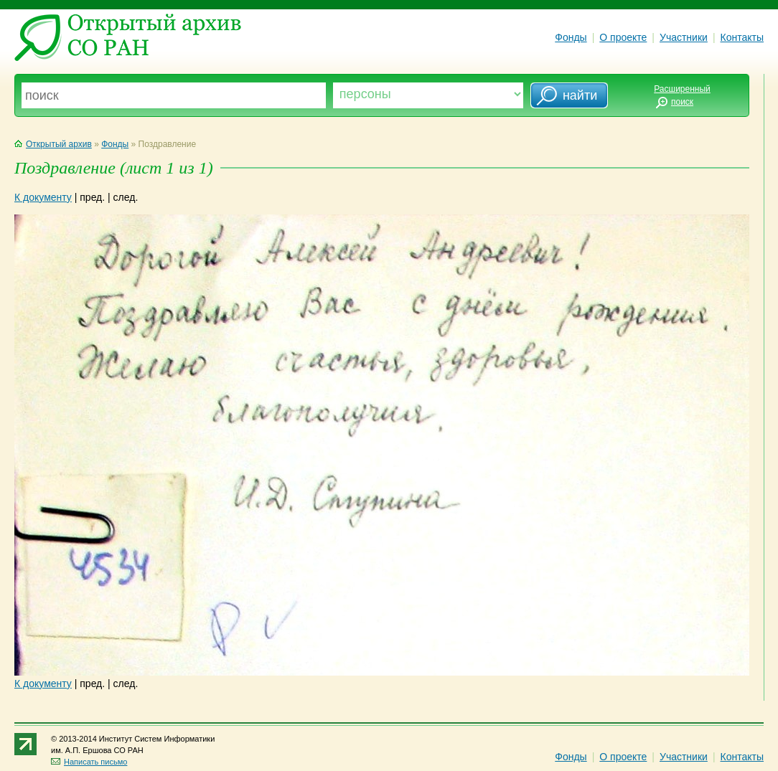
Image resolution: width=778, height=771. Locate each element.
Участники (684, 37)
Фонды (570, 37)
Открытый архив (53, 144)
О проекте (623, 37)
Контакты (742, 37)
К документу (43, 197)
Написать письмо (89, 761)
